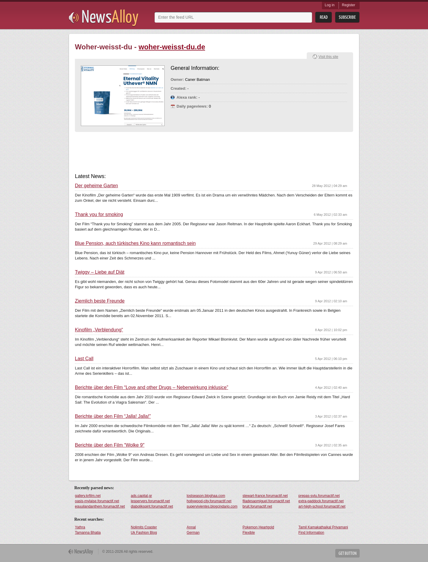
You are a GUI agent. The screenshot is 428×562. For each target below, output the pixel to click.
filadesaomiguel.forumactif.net (266, 501)
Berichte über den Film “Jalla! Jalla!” (113, 416)
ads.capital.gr (141, 496)
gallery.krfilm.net (87, 496)
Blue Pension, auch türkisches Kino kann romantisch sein (135, 243)
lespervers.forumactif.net (150, 501)
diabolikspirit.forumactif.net (152, 506)
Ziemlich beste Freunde (100, 301)
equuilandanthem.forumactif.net (100, 506)
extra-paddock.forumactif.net (321, 501)
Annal (191, 527)
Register (348, 5)
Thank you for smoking (99, 214)
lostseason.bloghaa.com (206, 496)
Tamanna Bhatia (88, 532)
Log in (330, 5)
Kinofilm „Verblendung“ (99, 330)
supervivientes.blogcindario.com (212, 506)
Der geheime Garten (96, 185)
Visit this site (328, 57)
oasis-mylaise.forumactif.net (97, 501)
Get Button (347, 553)
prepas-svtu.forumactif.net (319, 496)
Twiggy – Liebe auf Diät (99, 272)
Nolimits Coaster (144, 527)
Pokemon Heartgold (258, 527)
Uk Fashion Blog (144, 532)
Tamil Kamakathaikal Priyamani (323, 527)
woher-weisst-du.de (172, 47)
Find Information (311, 532)
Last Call (84, 358)
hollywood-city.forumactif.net (209, 501)
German (193, 532)
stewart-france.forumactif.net (265, 496)
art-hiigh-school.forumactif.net (321, 506)
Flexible (249, 532)
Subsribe (347, 17)
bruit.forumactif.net (257, 506)
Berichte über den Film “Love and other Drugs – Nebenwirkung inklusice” (151, 387)
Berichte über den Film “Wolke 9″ (109, 445)
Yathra (80, 527)
